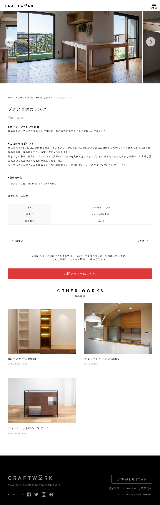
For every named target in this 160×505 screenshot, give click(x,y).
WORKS (20, 98)
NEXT (141, 241)
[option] (80, 42)
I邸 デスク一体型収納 (22, 359)
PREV (19, 241)
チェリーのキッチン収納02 (101, 359)
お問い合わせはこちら (80, 273)
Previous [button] (9, 42)
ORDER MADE (35, 98)
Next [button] (150, 42)
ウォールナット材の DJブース (28, 428)
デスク (47, 98)
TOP (10, 98)
